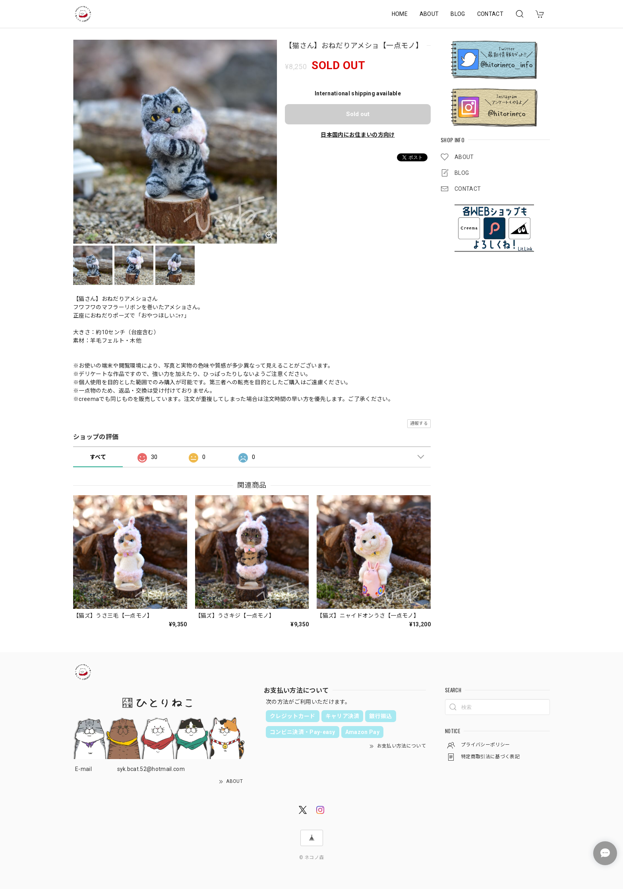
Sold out (358, 114)
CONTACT (490, 14)
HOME (400, 14)
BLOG (458, 14)
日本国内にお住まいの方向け (358, 135)
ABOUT (429, 14)
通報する (419, 423)
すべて (98, 457)
